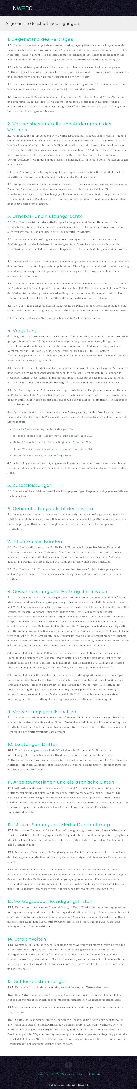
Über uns (83, 1074)
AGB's (55, 1074)
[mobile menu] (124, 8)
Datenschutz (68, 1074)
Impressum (43, 1074)
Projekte (95, 1074)
